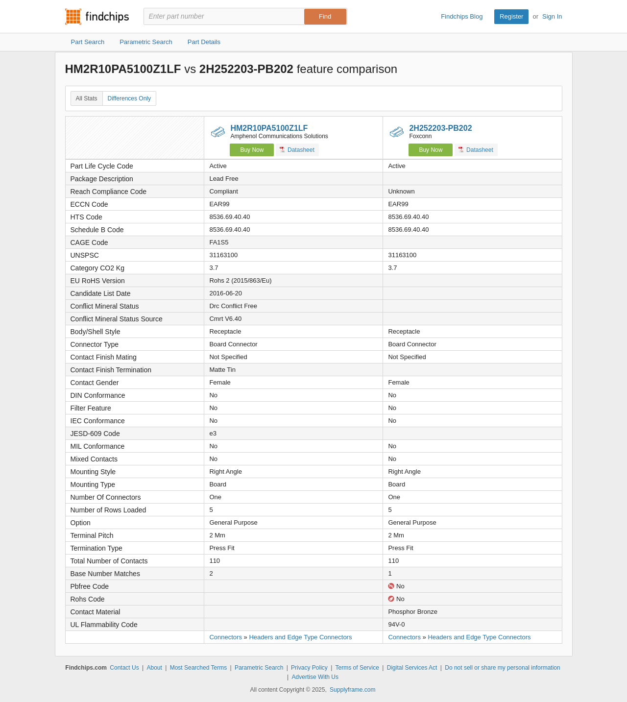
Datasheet (297, 149)
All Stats (86, 98)
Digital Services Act (412, 667)
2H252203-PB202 (440, 128)
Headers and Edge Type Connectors (300, 637)
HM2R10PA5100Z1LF (269, 128)
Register (511, 16)
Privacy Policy (309, 667)
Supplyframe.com (352, 689)
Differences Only (129, 98)
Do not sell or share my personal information (502, 667)
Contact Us (124, 667)
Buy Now (252, 149)
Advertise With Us (315, 677)
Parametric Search (259, 667)
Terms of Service (357, 667)
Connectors (225, 637)
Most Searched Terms (198, 667)
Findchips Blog (461, 16)
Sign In (552, 16)
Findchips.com (97, 16)
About (154, 667)
